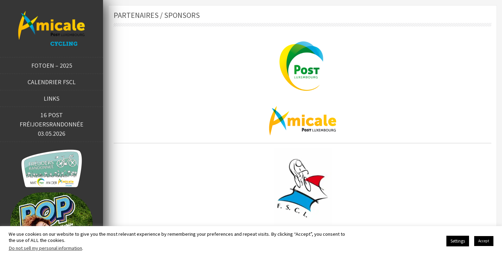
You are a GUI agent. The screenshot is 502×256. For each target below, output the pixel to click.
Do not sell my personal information (45, 248)
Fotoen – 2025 (51, 65)
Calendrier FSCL (51, 82)
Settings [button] (457, 241)
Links (51, 98)
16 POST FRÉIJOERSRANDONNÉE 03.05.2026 (51, 124)
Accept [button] (483, 240)
